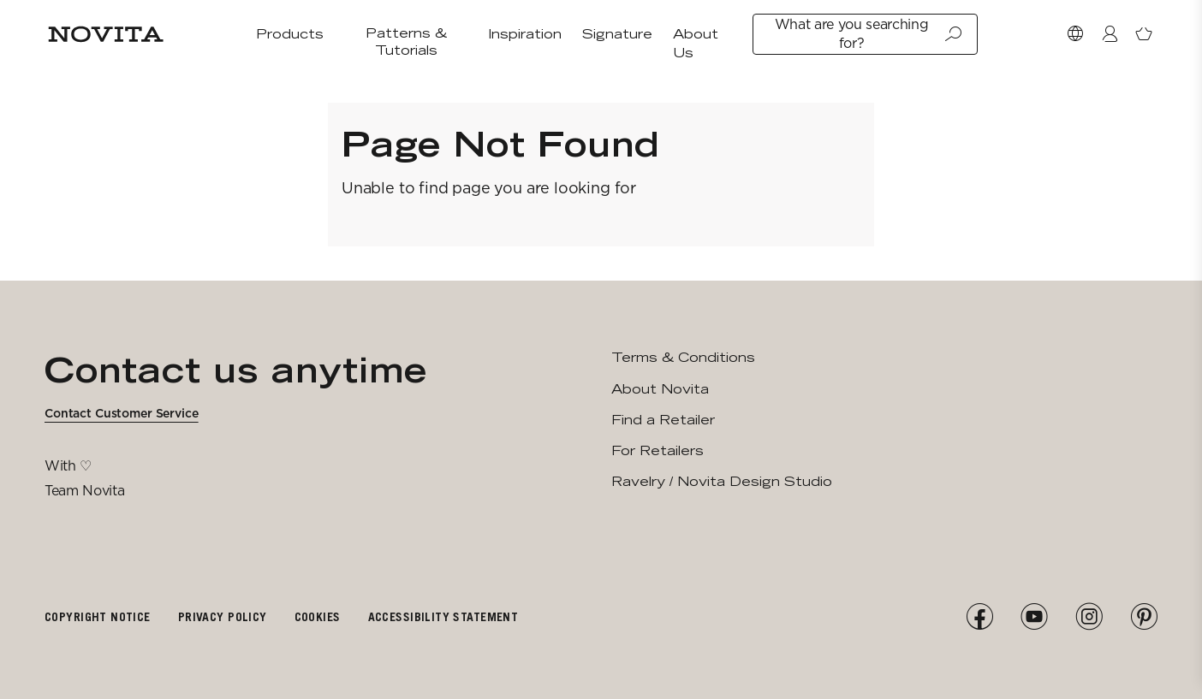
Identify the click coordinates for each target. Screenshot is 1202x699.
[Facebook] (979, 617)
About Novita (660, 389)
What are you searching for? (869, 33)
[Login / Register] (1109, 34)
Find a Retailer (663, 420)
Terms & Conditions (683, 357)
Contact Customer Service (122, 413)
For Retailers (657, 450)
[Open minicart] (1143, 34)
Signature (617, 34)
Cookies (318, 616)
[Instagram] (1089, 617)
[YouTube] (1034, 617)
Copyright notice (98, 616)
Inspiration (525, 34)
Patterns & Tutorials (406, 41)
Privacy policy (222, 616)
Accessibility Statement (443, 616)
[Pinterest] (1143, 617)
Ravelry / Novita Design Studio (721, 481)
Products (290, 34)
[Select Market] (1075, 34)
